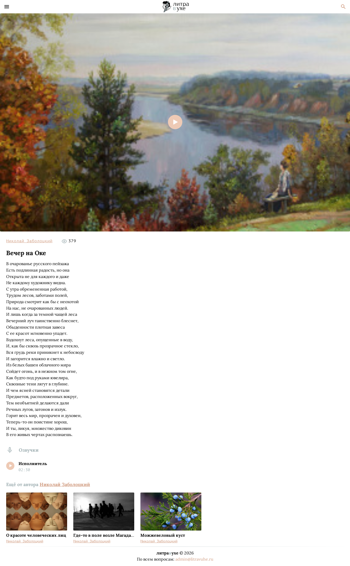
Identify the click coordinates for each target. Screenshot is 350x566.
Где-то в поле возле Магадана (104, 535)
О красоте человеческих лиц (36, 535)
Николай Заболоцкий (29, 241)
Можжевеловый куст (162, 535)
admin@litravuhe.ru (194, 559)
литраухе (167, 552)
